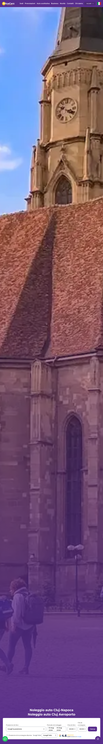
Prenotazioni (30, 3)
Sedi (21, 3)
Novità (62, 3)
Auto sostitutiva (43, 3)
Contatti (70, 3)
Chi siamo (79, 3)
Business (54, 3)
